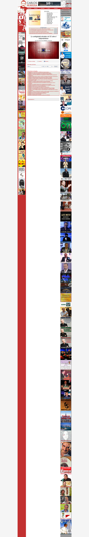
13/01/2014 (30, 78)
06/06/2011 (30, 93)
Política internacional (51, 16)
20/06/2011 (30, 92)
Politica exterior (50, 17)
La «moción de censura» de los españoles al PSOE (40, 92)
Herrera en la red (65, 11)
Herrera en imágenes (66, 13)
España (48, 23)
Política (48, 15)
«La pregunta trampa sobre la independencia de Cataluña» (41, 84)
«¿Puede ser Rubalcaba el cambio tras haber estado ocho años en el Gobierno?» (45, 91)
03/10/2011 (30, 91)
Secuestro (49, 18)
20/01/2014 (30, 77)
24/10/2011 (30, 88)
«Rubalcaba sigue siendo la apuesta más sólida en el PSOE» (42, 77)
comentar (40, 61)
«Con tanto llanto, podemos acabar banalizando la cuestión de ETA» (43, 88)
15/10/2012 (30, 84)
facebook (46, 61)
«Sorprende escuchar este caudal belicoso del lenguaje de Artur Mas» (43, 85)
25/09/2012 (30, 86)
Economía (49, 13)
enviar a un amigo (32, 61)
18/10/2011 (30, 89)
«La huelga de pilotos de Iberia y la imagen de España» (41, 81)
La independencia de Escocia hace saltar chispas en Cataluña (40, 28)
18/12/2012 (30, 82)
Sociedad (49, 14)
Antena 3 (49, 20)
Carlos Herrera (39, 40)
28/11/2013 (30, 79)
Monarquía (49, 22)
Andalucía (49, 19)
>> (28, 11)
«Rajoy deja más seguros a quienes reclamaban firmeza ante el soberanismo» (45, 76)
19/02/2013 (30, 81)
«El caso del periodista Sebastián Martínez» (39, 93)
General (48, 21)
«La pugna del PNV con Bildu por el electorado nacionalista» (42, 78)
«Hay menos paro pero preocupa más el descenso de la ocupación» (41, 33)
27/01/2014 (30, 76)
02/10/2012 (30, 85)
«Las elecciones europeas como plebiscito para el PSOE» (39, 32)
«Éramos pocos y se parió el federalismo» (39, 86)
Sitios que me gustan (66, 15)
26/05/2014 (30, 72)
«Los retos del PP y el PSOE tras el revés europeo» (40, 72)
